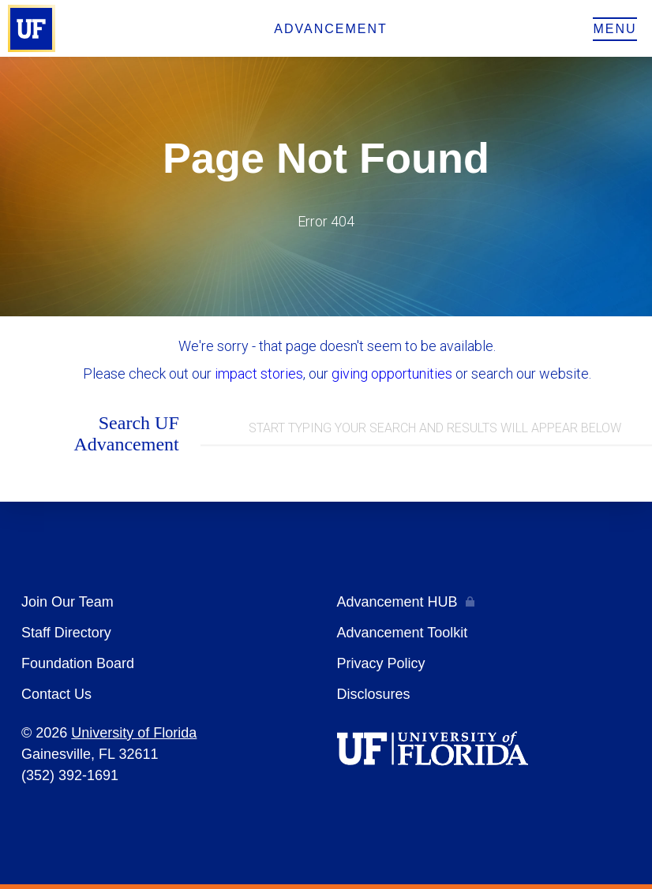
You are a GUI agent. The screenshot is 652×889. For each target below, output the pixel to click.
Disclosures (373, 694)
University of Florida (134, 733)
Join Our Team (67, 602)
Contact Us (56, 694)
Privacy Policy (381, 663)
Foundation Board (77, 663)
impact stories (259, 373)
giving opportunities (392, 373)
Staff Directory (66, 633)
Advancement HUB (397, 602)
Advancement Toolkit (402, 633)
